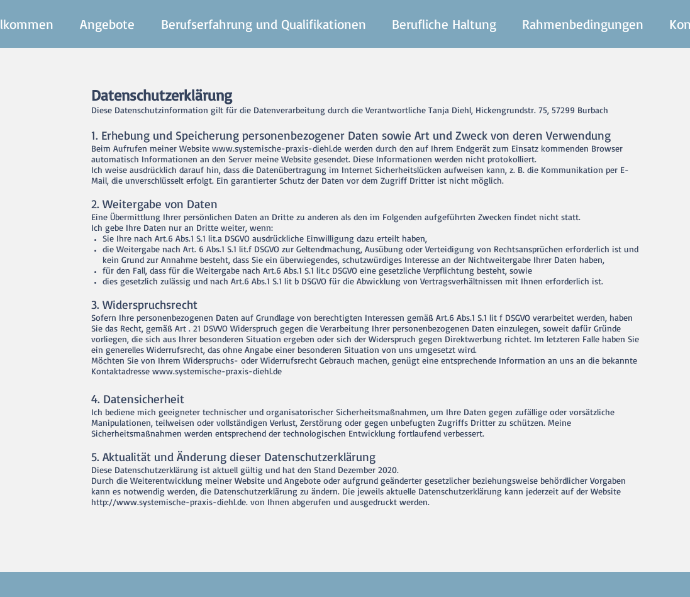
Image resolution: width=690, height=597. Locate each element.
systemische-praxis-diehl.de (288, 148)
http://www (114, 501)
